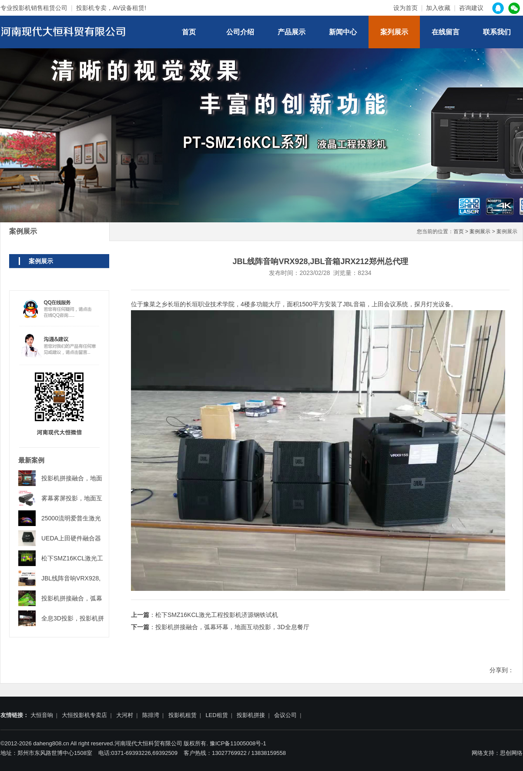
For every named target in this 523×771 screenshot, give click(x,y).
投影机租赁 (182, 715)
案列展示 (394, 32)
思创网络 (511, 753)
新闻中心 (343, 32)
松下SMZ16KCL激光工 (72, 558)
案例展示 (479, 231)
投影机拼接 (251, 715)
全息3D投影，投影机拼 (72, 618)
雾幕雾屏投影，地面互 (71, 498)
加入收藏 (438, 7)
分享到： (501, 670)
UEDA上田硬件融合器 (71, 538)
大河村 (124, 715)
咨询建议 (471, 7)
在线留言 (445, 32)
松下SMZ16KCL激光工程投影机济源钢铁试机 (216, 614)
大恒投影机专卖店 (84, 715)
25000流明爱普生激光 (71, 518)
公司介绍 (240, 32)
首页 (189, 32)
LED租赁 (216, 715)
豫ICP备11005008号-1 (238, 743)
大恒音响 (41, 715)
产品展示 (291, 32)
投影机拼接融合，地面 (71, 478)
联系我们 (497, 32)
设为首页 (405, 7)
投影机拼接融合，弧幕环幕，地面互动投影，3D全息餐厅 (232, 627)
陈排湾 (150, 715)
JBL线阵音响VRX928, (71, 578)
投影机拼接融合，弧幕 (71, 598)
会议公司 (285, 715)
